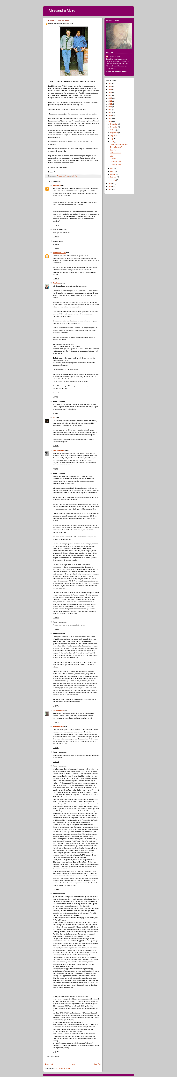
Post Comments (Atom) (62, 1069)
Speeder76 (57, 185)
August (113, 136)
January (113, 180)
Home (73, 1064)
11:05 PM (56, 762)
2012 (110, 113)
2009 (110, 121)
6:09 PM (56, 413)
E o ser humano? (116, 147)
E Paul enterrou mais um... (119, 144)
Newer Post (49, 1064)
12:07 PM (56, 237)
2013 (110, 110)
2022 (110, 89)
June (112, 141)
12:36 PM (56, 248)
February (113, 177)
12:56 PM (56, 722)
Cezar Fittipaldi (58, 710)
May (112, 168)
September (114, 133)
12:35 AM (56, 706)
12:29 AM (56, 618)
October (113, 130)
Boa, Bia (113, 150)
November (114, 127)
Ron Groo (56, 283)
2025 (110, 83)
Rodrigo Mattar (58, 726)
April (112, 171)
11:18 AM (56, 225)
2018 (110, 95)
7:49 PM (56, 469)
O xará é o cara (115, 164)
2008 (110, 183)
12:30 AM (56, 629)
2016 (110, 101)
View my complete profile (117, 71)
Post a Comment (53, 1056)
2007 (110, 186)
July (112, 139)
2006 (110, 189)
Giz (54, 417)
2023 (110, 86)
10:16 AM (56, 889)
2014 (110, 107)
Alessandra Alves (62, 10)
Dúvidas (113, 159)
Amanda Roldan (59, 450)
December (114, 124)
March (112, 174)
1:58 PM (56, 748)
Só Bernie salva (115, 153)
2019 (110, 92)
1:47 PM (56, 397)
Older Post (97, 1064)
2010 (110, 119)
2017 (110, 98)
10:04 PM (56, 1052)
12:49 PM (56, 279)
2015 (110, 104)
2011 (110, 116)
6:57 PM (56, 446)
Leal (111, 156)
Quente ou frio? (115, 162)
